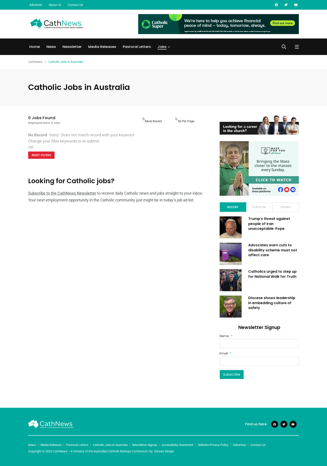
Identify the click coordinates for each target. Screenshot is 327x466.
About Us (55, 5)
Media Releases (102, 46)
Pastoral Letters (137, 46)
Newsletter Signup (144, 445)
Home (34, 46)
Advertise (35, 5)
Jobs (162, 46)
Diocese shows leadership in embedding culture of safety (271, 302)
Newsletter (72, 46)
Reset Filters (41, 155)
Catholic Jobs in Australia (110, 445)
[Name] (259, 343)
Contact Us (75, 5)
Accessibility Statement (177, 445)
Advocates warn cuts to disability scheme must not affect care (272, 250)
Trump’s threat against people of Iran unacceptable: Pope (269, 223)
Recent (233, 207)
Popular (259, 207)
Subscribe (231, 374)
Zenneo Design (164, 451)
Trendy (285, 207)
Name (226, 336)
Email (225, 353)
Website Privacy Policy (213, 445)
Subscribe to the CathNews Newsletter (62, 193)
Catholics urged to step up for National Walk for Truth (272, 274)
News (51, 46)
